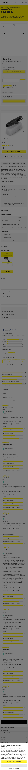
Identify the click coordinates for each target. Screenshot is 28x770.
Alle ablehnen (14, 765)
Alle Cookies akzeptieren (14, 761)
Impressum (19, 758)
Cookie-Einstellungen (14, 768)
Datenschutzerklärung (11, 758)
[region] (14, 756)
